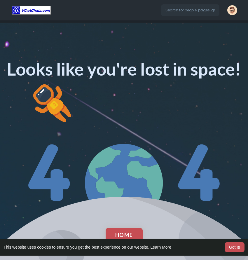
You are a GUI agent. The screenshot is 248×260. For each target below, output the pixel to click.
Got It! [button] (234, 247)
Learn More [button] (161, 247)
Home (124, 235)
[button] (190, 10)
